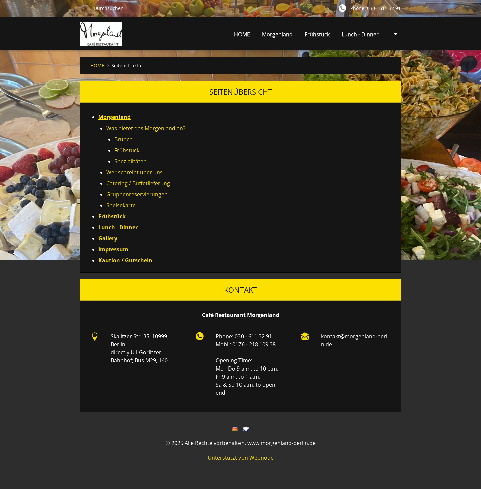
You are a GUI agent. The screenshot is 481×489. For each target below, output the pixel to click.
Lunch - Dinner (360, 34)
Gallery (107, 238)
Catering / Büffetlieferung (138, 183)
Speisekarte (121, 205)
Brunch (123, 139)
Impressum (113, 249)
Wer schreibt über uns (134, 172)
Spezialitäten (130, 161)
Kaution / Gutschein (125, 260)
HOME (242, 34)
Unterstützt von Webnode (241, 457)
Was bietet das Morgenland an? (145, 128)
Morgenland (277, 36)
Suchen (84, 8)
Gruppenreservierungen (137, 194)
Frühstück (317, 34)
